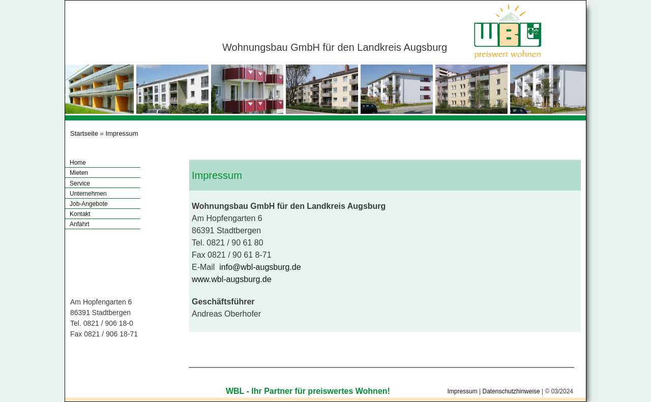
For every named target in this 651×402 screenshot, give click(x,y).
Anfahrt (80, 224)
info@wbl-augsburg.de (260, 267)
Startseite (84, 133)
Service (80, 183)
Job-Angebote (89, 203)
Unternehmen (88, 193)
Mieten (79, 172)
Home (78, 162)
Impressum (121, 133)
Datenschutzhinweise (511, 391)
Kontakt (80, 214)
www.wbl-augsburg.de (232, 279)
